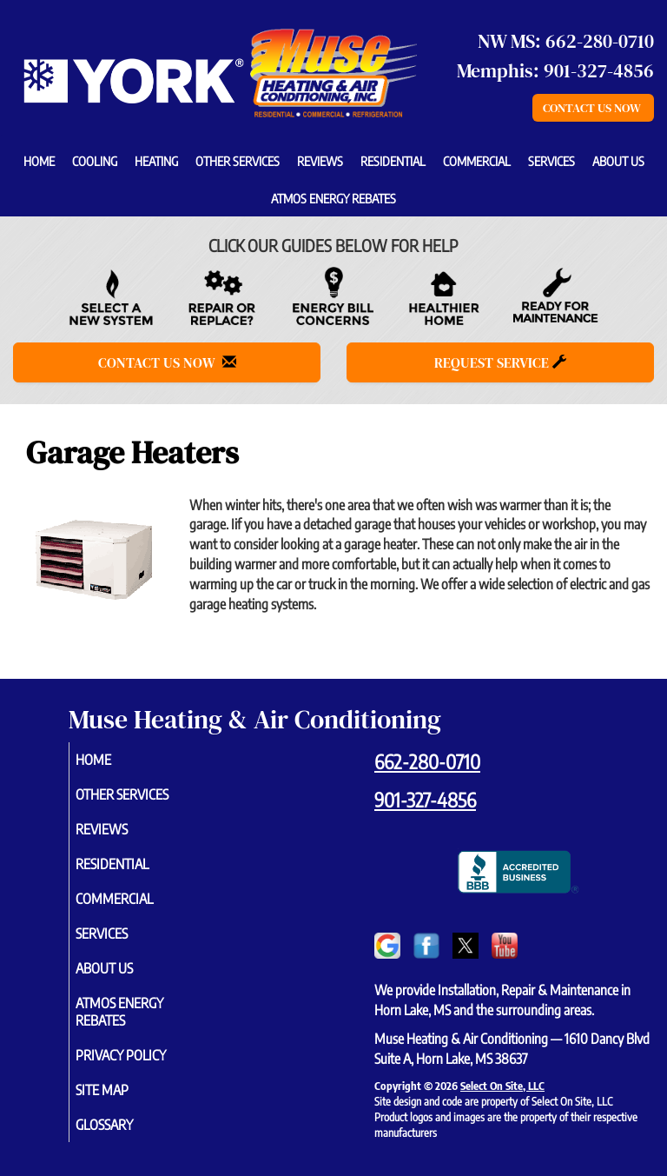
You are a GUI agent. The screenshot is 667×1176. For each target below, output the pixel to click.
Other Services (237, 161)
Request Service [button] (500, 362)
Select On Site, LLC (502, 1086)
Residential (393, 161)
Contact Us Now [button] (593, 107)
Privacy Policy (141, 1055)
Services (551, 161)
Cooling (94, 161)
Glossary (124, 1124)
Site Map (122, 1090)
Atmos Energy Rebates (333, 198)
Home (39, 161)
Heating (156, 161)
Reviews (320, 161)
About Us (618, 161)
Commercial (477, 161)
